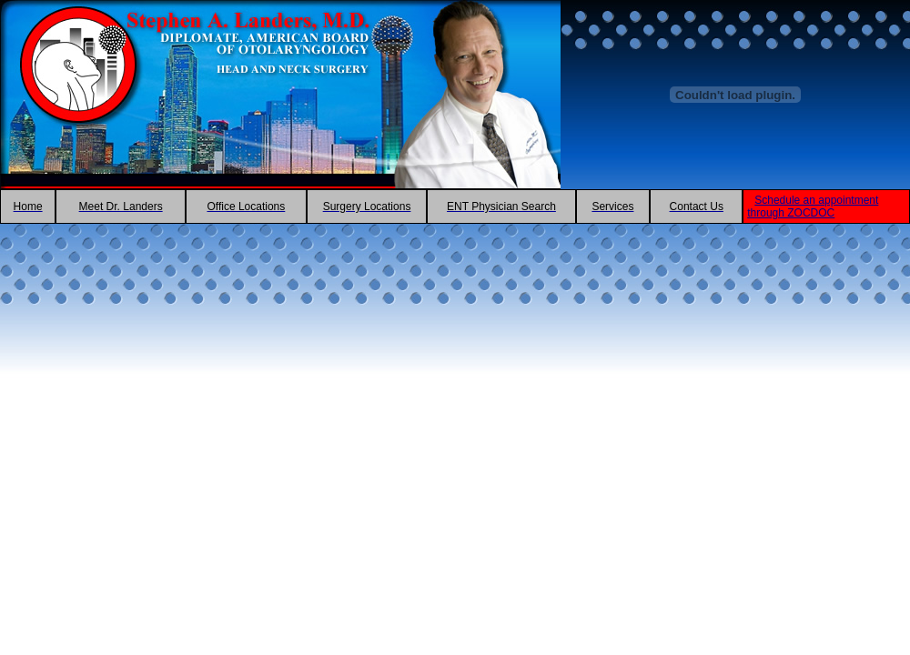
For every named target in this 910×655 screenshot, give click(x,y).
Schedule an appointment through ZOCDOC (812, 206)
